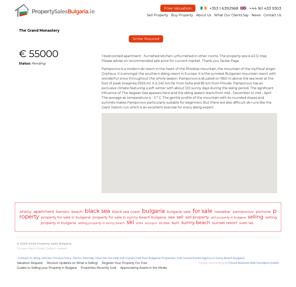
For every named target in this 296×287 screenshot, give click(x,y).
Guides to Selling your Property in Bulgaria (47, 268)
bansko (62, 211)
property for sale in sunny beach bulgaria (129, 217)
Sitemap (88, 258)
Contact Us (272, 15)
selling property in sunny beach (101, 223)
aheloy (26, 211)
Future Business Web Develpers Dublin (254, 262)
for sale (202, 211)
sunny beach (195, 222)
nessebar (222, 211)
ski (130, 222)
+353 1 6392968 (224, 8)
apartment (44, 211)
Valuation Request (30, 263)
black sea (97, 211)
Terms (77, 258)
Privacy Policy (62, 258)
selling (255, 217)
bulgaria (153, 211)
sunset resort (224, 222)
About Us (203, 15)
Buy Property (182, 15)
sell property (197, 217)
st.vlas (164, 223)
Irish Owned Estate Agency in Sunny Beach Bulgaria (210, 258)
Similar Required (146, 39)
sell (180, 216)
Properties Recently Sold (98, 268)
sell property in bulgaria (228, 217)
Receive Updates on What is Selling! (72, 263)
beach (77, 211)
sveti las (246, 223)
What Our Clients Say (231, 15)
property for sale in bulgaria (66, 217)
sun (175, 222)
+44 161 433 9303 (265, 8)
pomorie (263, 211)
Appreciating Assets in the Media (143, 268)
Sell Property (157, 15)
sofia (139, 223)
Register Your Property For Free (124, 263)
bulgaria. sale (179, 211)
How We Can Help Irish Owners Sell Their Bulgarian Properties (135, 258)
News (256, 15)
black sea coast (126, 211)
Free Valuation (178, 8)
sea (171, 217)
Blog (37, 258)
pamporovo (243, 211)
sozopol (151, 223)
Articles (47, 258)
